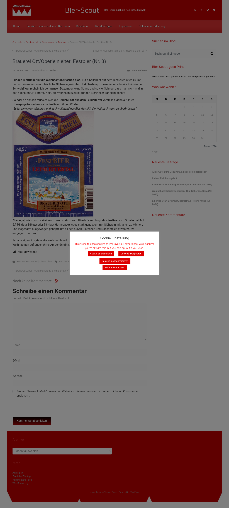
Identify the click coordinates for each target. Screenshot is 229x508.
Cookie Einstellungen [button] (101, 253)
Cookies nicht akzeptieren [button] (115, 261)
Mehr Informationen (115, 267)
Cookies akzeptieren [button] (131, 253)
